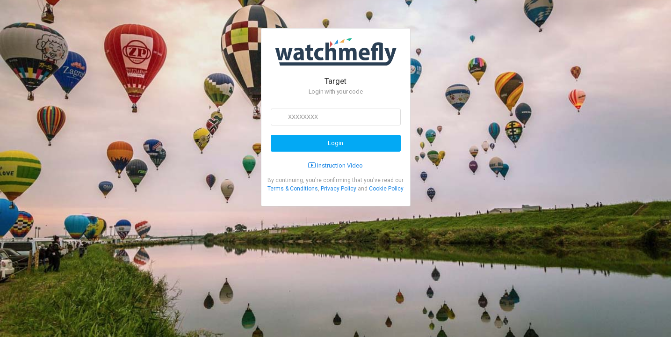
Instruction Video (335, 165)
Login (335, 143)
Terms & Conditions (292, 188)
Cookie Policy (386, 188)
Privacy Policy (338, 188)
